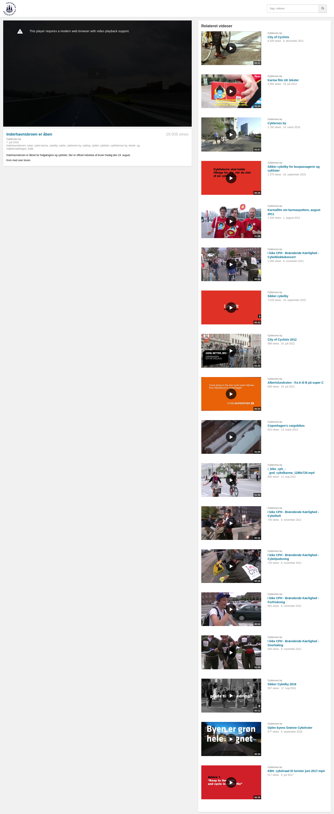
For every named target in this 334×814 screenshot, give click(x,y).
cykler (62, 145)
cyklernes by (74, 145)
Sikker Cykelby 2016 (282, 684)
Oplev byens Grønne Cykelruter (290, 727)
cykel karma (41, 145)
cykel (30, 145)
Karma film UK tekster (283, 80)
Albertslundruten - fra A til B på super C (296, 382)
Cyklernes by (13, 139)
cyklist (95, 145)
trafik (30, 148)
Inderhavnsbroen (16, 145)
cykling (86, 145)
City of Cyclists (278, 37)
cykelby (53, 145)
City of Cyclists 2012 (282, 339)
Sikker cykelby (278, 296)
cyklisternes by (119, 145)
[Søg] (323, 8)
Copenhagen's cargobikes (286, 425)
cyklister (104, 145)
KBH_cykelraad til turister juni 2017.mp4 (296, 771)
